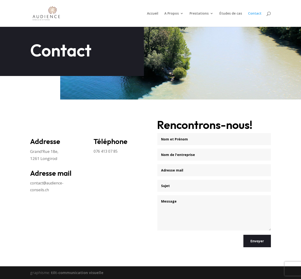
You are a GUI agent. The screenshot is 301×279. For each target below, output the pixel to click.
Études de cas (230, 14)
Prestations (199, 14)
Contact (254, 14)
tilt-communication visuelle (77, 272)
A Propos (171, 14)
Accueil (152, 14)
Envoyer (257, 241)
